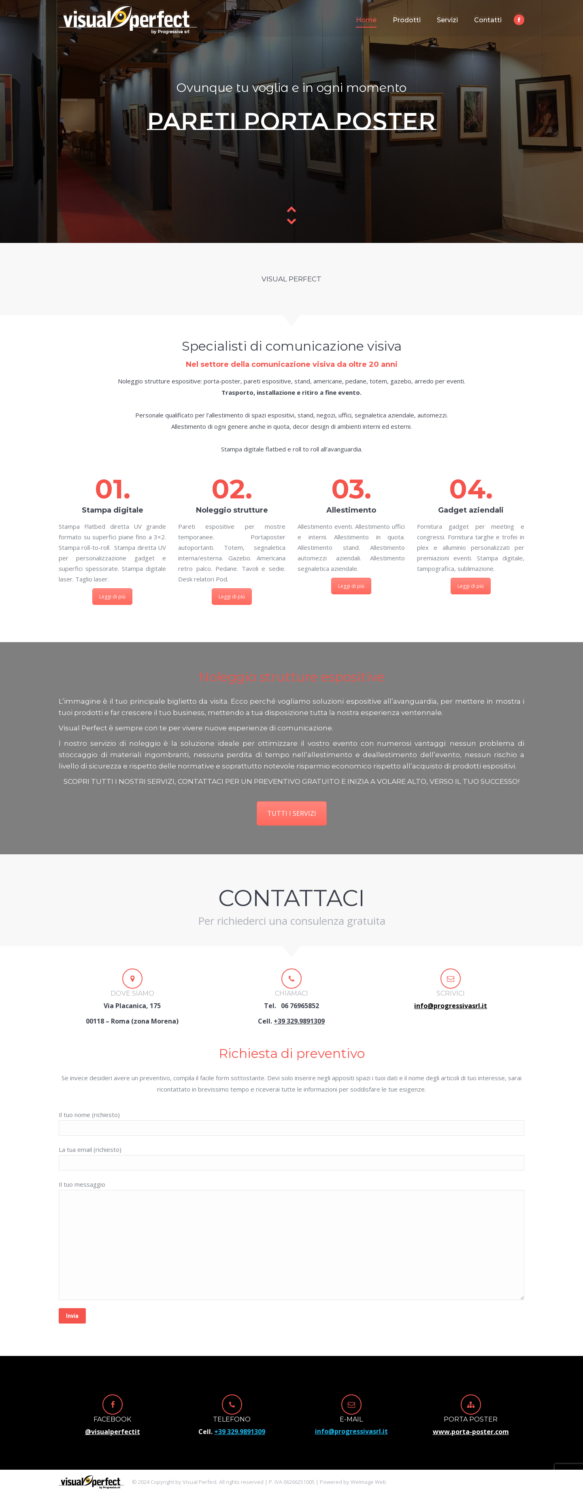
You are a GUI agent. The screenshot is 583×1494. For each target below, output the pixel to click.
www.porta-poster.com (471, 1431)
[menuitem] (366, 20)
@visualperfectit (112, 1431)
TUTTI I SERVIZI (291, 813)
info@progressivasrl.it (351, 1431)
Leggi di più (112, 596)
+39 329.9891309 (299, 1021)
